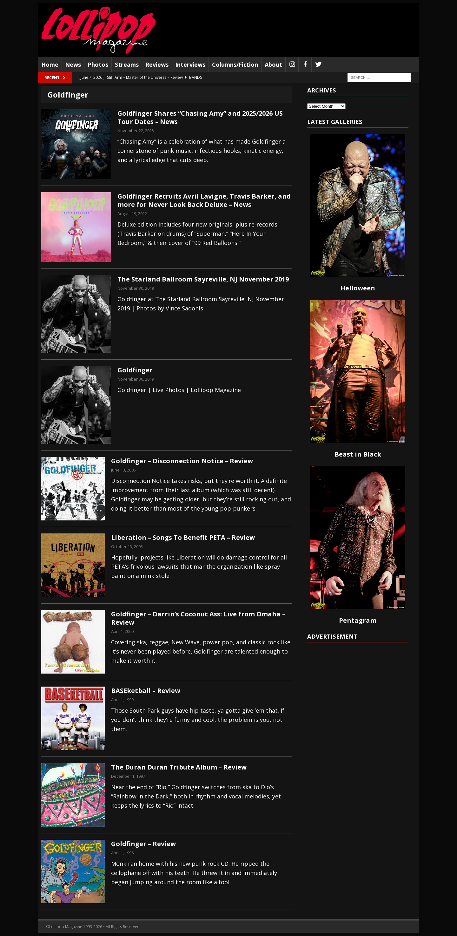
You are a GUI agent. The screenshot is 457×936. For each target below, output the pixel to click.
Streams (127, 64)
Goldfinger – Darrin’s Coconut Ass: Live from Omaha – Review (198, 618)
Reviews (157, 64)
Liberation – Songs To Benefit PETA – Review (183, 537)
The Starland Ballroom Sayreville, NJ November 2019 (203, 279)
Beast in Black (357, 454)
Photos (98, 64)
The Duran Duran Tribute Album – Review (179, 767)
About (273, 64)
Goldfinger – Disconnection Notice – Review (182, 461)
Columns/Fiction (235, 64)
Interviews (190, 64)
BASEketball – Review (145, 690)
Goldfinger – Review (143, 843)
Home (49, 64)
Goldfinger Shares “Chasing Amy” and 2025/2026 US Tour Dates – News (200, 117)
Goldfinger (135, 370)
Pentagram (357, 620)
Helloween (357, 288)
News (73, 64)
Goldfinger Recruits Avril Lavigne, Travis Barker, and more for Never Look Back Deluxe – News (204, 200)
